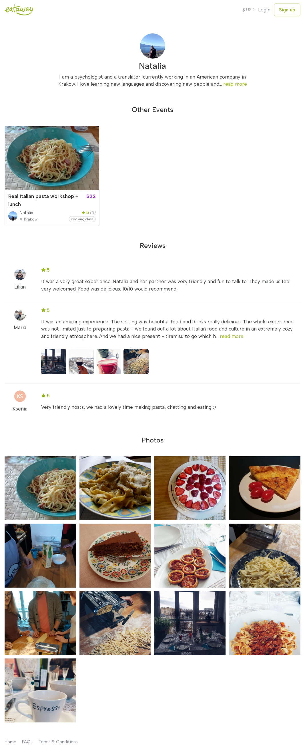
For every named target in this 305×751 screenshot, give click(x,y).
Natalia (26, 212)
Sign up (287, 10)
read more (235, 84)
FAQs (27, 741)
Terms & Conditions (58, 741)
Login (264, 10)
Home (10, 741)
